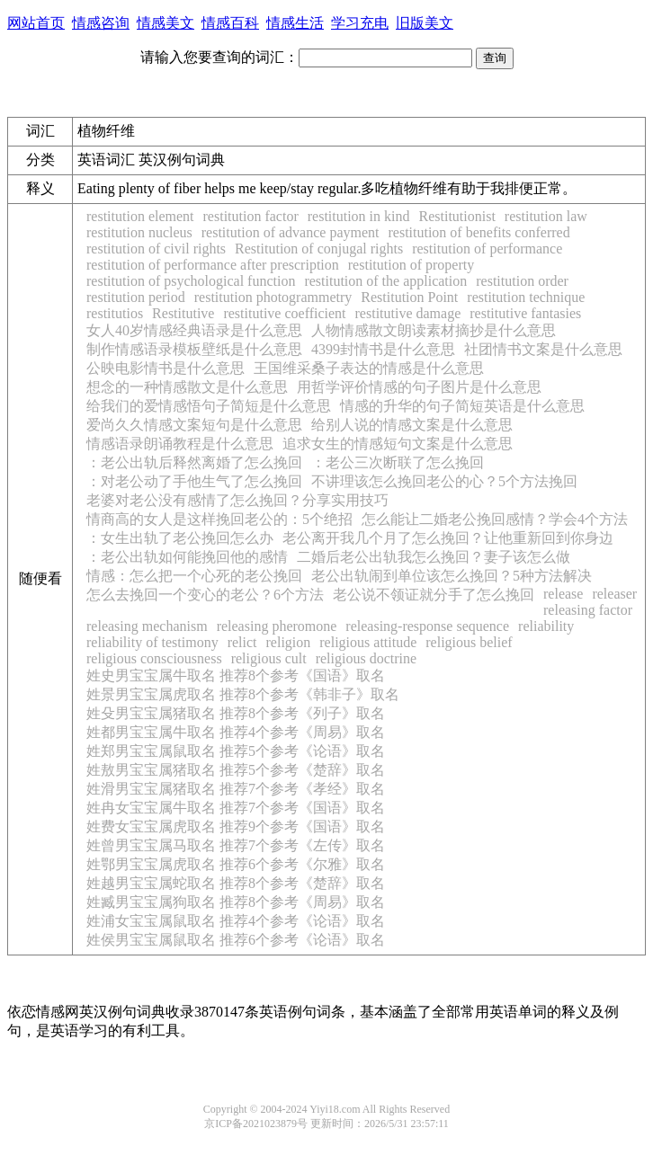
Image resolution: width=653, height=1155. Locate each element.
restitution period (135, 297)
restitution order (522, 281)
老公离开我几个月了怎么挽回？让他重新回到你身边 (447, 538)
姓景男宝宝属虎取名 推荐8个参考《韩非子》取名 (242, 694)
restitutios (114, 313)
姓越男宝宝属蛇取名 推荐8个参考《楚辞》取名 (235, 883)
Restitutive (183, 313)
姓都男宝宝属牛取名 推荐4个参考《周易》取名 (235, 732)
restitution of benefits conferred (478, 232)
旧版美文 (424, 23)
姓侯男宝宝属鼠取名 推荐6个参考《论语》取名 (235, 939)
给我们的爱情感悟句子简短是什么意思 (208, 405)
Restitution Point (409, 297)
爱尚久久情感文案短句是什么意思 (194, 424)
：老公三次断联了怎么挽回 (397, 462)
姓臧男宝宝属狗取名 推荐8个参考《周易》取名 (235, 902)
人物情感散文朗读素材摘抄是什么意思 (433, 330)
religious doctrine (366, 658)
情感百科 (230, 23)
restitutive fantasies (525, 313)
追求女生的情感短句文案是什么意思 (397, 443)
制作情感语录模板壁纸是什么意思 (194, 349)
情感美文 (165, 23)
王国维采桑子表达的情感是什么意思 (369, 368)
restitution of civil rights (156, 248)
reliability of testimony (152, 642)
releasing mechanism (147, 626)
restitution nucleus (139, 232)
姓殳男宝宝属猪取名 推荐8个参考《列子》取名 (235, 713)
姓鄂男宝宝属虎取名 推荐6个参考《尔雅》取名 (235, 864)
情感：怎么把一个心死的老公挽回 (194, 575)
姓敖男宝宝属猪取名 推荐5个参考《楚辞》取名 (235, 769)
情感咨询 (101, 23)
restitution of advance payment (290, 232)
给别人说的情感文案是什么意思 (412, 424)
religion (288, 642)
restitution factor (251, 216)
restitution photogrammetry (273, 297)
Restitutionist (457, 216)
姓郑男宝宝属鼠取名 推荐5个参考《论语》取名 (235, 751)
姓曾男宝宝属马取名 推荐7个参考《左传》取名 (235, 845)
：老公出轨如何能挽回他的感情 (187, 556)
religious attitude (367, 642)
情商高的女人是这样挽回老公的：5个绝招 (219, 519)
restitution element (140, 216)
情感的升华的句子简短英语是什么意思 (462, 405)
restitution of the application (385, 281)
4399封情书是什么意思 (383, 349)
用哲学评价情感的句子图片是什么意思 (419, 387)
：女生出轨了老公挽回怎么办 (179, 538)
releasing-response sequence (427, 626)
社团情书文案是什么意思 (543, 349)
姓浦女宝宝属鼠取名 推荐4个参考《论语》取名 (235, 920)
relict (242, 642)
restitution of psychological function (190, 281)
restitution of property (411, 264)
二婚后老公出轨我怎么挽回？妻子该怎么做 (433, 556)
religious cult (269, 658)
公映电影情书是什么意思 (165, 368)
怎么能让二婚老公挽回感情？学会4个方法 (495, 519)
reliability (546, 626)
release (563, 593)
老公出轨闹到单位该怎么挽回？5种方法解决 (451, 575)
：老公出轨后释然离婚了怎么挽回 (194, 462)
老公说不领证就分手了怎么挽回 (433, 594)
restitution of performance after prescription (212, 264)
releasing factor (587, 609)
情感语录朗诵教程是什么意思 (179, 443)
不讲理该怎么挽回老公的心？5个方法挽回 (444, 481)
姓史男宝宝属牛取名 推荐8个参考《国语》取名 (235, 675)
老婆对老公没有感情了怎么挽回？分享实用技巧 (237, 500)
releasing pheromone (277, 626)
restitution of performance (487, 248)
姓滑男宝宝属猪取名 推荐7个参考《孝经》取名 (235, 788)
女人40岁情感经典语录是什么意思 (194, 330)
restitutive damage (408, 313)
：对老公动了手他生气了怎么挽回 (194, 481)
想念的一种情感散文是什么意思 (187, 387)
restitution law (546, 216)
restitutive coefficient (284, 313)
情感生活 (295, 23)
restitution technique (526, 297)
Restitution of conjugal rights (319, 248)
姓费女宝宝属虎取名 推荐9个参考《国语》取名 (235, 826)
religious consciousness (154, 658)
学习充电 (360, 23)
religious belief (468, 642)
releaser (614, 593)
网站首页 (36, 23)
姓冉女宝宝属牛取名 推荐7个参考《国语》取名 (235, 807)
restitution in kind (359, 216)
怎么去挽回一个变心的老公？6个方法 (205, 594)
